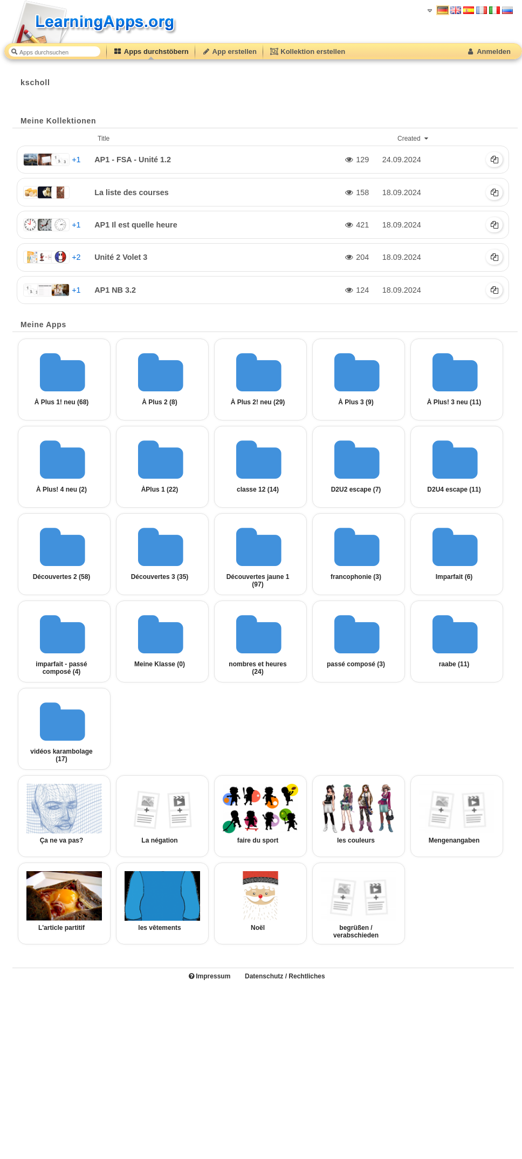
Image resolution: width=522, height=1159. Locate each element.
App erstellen (229, 51)
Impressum (209, 976)
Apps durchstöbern (151, 51)
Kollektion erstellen (307, 51)
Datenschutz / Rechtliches (285, 976)
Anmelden (488, 51)
